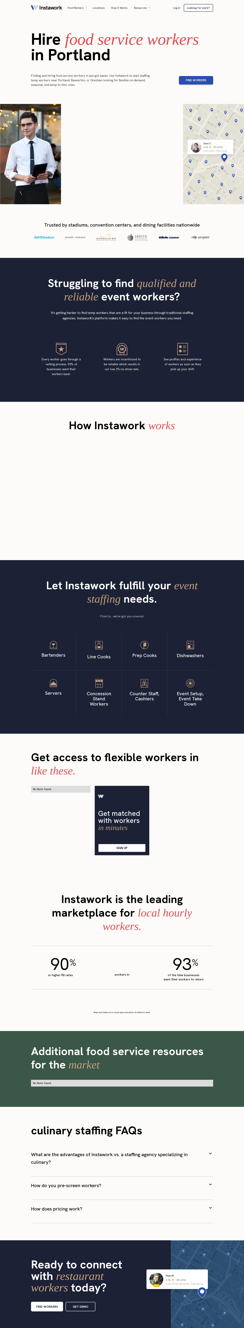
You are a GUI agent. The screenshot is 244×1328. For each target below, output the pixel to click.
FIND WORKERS (196, 80)
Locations (99, 8)
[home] (46, 8)
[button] (77, 8)
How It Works (119, 8)
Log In (176, 8)
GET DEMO (80, 1307)
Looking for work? (198, 8)
